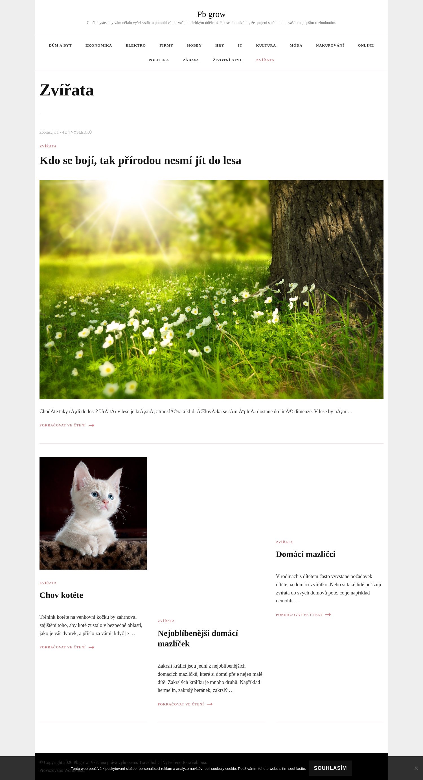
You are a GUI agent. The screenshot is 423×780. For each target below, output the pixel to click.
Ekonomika (99, 45)
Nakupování (330, 45)
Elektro (136, 45)
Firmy (166, 45)
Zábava (191, 60)
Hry (219, 45)
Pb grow (211, 14)
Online (366, 45)
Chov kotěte (61, 595)
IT (240, 45)
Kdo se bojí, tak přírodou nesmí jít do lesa (140, 160)
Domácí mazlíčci (306, 554)
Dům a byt (60, 45)
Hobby (194, 45)
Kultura (266, 45)
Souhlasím (330, 768)
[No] (416, 768)
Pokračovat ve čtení (67, 425)
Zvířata (265, 60)
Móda (296, 45)
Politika (158, 60)
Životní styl (227, 60)
